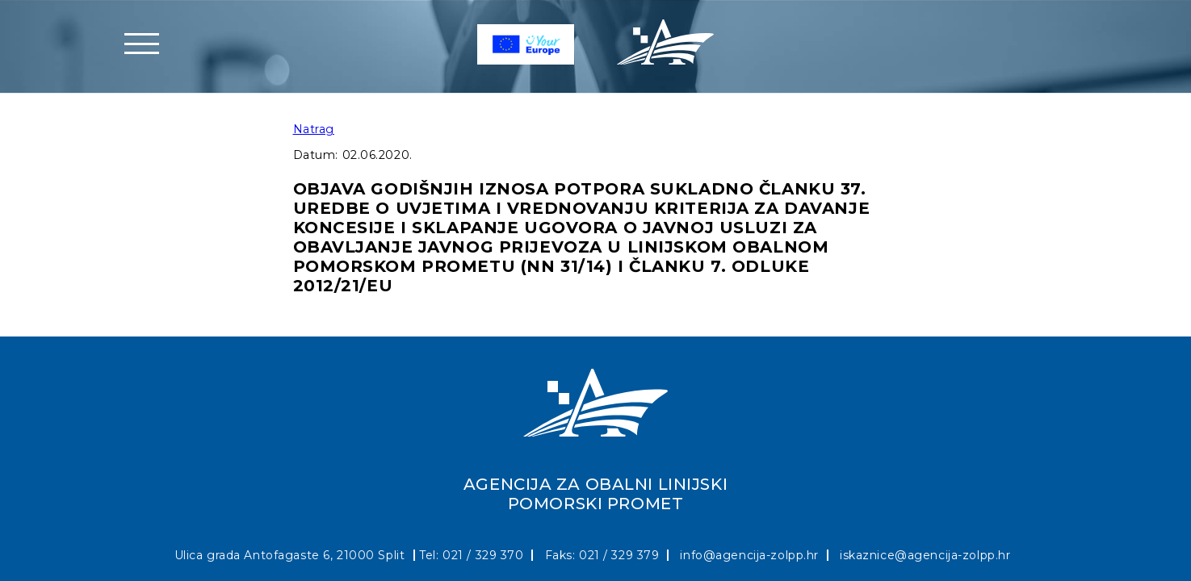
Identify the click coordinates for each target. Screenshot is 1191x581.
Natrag (313, 129)
